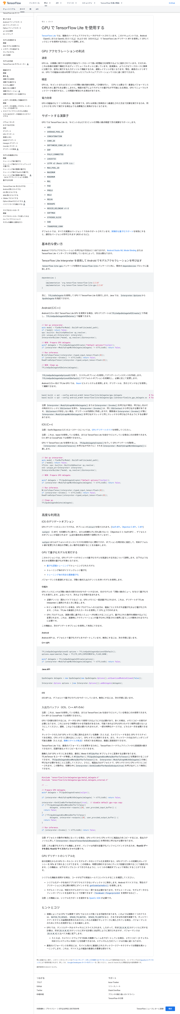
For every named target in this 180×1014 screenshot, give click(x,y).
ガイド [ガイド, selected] (22, 9)
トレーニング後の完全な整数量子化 (63, 575)
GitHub (172, 3)
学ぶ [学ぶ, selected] (46, 3)
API (57, 3)
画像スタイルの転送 (73, 740)
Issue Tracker (113, 982)
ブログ (39, 982)
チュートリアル (9, 9)
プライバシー (51, 1009)
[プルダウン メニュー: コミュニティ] (95, 3)
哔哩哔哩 (40, 994)
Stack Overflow (114, 990)
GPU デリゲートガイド (102, 430)
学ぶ (43, 22)
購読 (170, 1009)
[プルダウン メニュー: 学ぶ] (51, 3)
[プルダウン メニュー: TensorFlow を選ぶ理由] (122, 3)
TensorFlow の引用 (115, 998)
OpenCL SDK (94, 898)
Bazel (78, 383)
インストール (34, 3)
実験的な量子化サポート (122, 231)
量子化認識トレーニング (58, 566)
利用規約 (40, 1009)
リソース (70, 3)
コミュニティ (87, 3)
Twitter (39, 990)
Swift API (116, 527)
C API (140, 527)
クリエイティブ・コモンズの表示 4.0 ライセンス (90, 960)
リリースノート (114, 986)
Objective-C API (129, 527)
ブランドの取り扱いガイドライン (121, 994)
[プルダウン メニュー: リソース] (77, 3)
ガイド (50, 22)
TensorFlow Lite (49, 36)
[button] (16, 49)
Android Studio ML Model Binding (121, 250)
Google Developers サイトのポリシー (81, 962)
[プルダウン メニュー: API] (62, 3)
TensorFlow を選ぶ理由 (110, 3)
